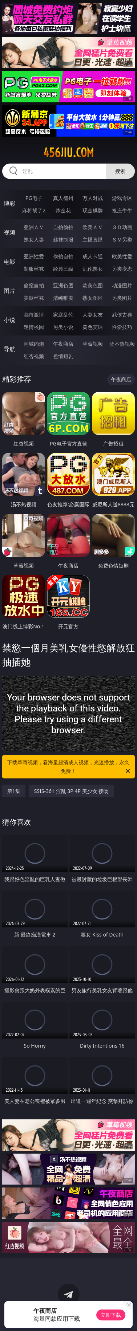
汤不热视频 (122, 343)
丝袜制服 (63, 239)
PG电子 (34, 198)
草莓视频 (92, 343)
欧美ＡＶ (92, 227)
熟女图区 (92, 297)
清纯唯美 (63, 297)
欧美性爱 (122, 256)
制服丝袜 (34, 268)
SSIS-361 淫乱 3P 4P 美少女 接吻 (71, 791)
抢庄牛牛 (122, 210)
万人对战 (92, 198)
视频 (9, 232)
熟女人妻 (34, 239)
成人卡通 (92, 256)
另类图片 (122, 297)
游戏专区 (122, 198)
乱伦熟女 (92, 268)
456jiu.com (68, 152)
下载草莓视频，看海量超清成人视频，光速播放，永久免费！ (69, 767)
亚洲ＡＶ (34, 227)
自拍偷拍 (63, 227)
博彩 (9, 203)
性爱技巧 (122, 326)
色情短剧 (63, 356)
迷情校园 (34, 326)
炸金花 (63, 210)
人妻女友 (92, 314)
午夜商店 (63, 343)
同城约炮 (34, 343)
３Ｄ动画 (122, 227)
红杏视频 (34, 356)
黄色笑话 (92, 326)
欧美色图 (92, 285)
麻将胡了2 (33, 210)
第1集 (13, 791)
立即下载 (111, 1314)
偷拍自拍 (63, 256)
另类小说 (63, 326)
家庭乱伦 (63, 314)
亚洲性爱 (34, 256)
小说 (9, 320)
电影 (9, 262)
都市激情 (34, 314)
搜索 (120, 171)
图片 (9, 291)
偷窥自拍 (34, 285)
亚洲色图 (63, 285)
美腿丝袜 (34, 297)
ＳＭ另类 (122, 239)
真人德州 (63, 198)
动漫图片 (122, 285)
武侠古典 (122, 314)
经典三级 (63, 268)
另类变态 (122, 268)
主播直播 (92, 239)
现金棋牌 (92, 210)
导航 (9, 349)
